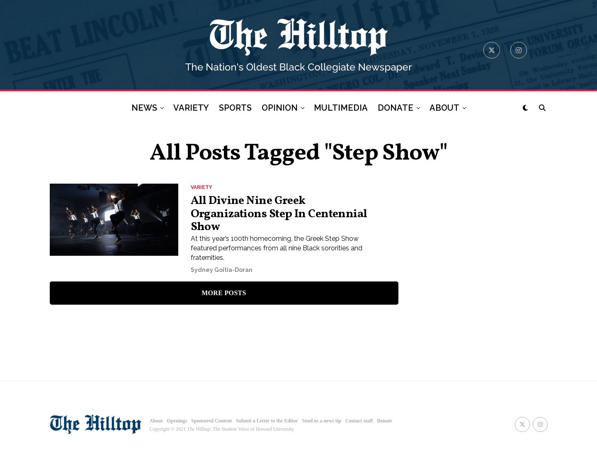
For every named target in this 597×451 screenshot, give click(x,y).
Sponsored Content (211, 421)
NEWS (144, 108)
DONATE (395, 108)
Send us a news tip (321, 421)
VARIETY (191, 108)
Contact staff (359, 421)
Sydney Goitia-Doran (221, 270)
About (156, 421)
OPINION (280, 108)
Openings (177, 421)
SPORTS (235, 108)
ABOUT (444, 108)
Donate (384, 421)
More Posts (223, 292)
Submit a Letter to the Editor (267, 421)
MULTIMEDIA (341, 108)
